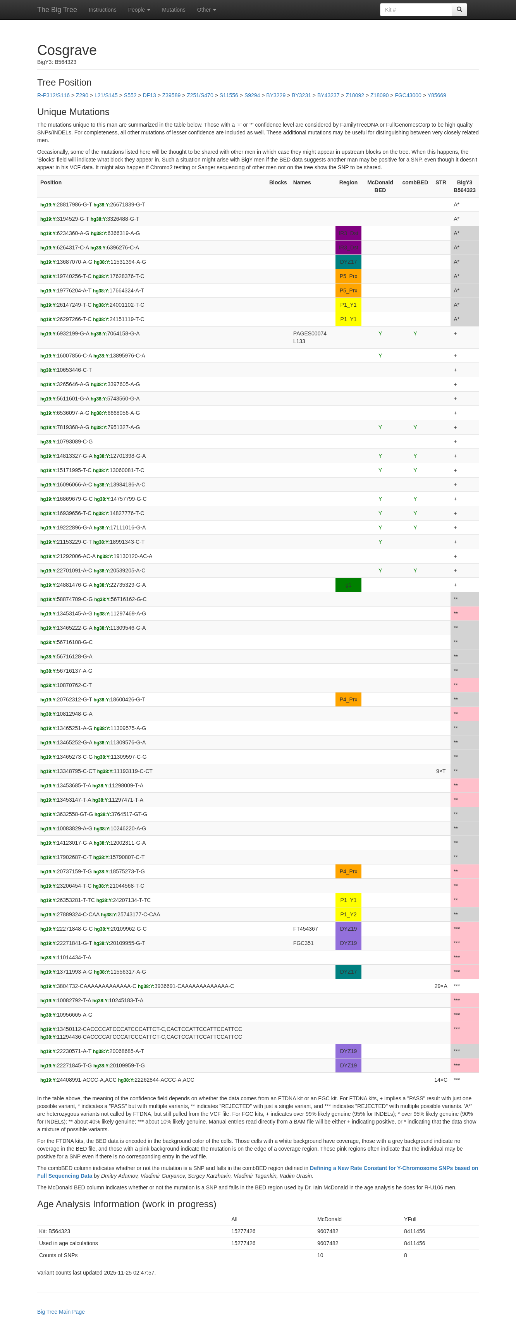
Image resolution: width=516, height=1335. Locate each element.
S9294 (252, 95)
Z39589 (171, 95)
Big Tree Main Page (61, 1312)
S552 (130, 95)
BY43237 (328, 95)
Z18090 (379, 95)
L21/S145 (106, 95)
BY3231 (301, 95)
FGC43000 (408, 95)
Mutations (174, 10)
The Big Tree (57, 10)
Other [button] (206, 10)
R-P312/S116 (53, 95)
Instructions (103, 10)
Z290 (82, 95)
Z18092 (355, 95)
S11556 (229, 95)
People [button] (139, 10)
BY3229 (276, 95)
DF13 (149, 95)
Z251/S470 (200, 95)
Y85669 (437, 95)
